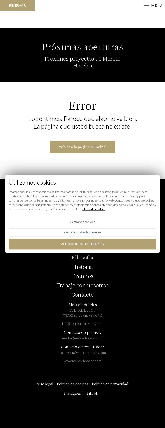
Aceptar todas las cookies (82, 244)
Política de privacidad (110, 383)
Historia (82, 266)
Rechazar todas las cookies (82, 232)
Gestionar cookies (82, 222)
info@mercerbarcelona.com (82, 323)
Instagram (72, 393)
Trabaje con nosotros (82, 285)
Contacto (82, 294)
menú (153, 5)
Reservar (17, 5)
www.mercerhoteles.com (82, 361)
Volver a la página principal (83, 146)
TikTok (92, 393)
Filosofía (82, 257)
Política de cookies (72, 383)
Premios (82, 276)
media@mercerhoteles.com (82, 338)
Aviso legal (44, 383)
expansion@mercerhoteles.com (82, 352)
